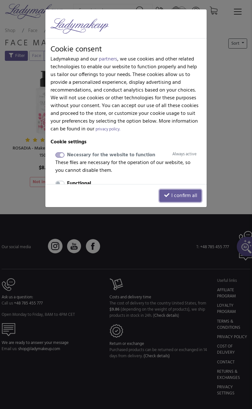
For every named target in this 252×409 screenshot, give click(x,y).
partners (108, 59)
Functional (79, 183)
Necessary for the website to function (132, 155)
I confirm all (180, 196)
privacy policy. (108, 129)
